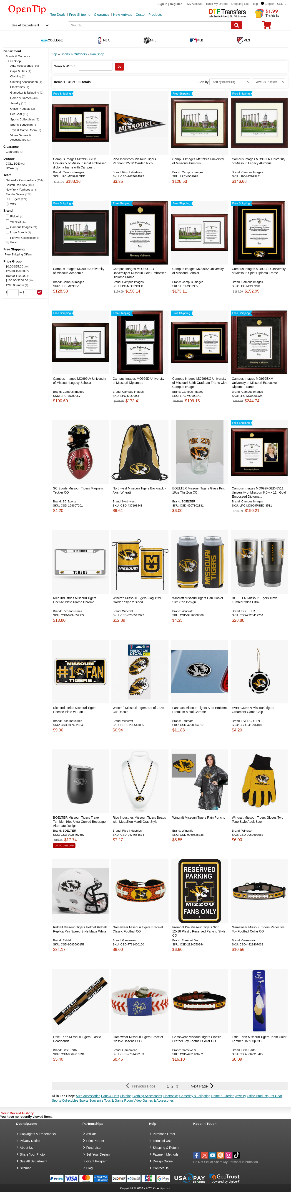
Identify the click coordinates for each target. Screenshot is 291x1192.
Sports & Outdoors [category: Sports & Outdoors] (73, 54)
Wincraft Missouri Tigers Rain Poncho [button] (198, 817)
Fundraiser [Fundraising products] (94, 1147)
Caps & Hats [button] (110, 1096)
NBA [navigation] (103, 40)
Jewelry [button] (240, 1096)
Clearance (101, 14)
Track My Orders (217, 3)
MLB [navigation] (196, 40)
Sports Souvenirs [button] (91, 1100)
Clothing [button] (125, 1096)
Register (176, 4)
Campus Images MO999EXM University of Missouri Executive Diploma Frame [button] (254, 383)
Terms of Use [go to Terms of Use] (162, 1141)
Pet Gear (19, 114)
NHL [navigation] (149, 40)
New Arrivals (122, 14)
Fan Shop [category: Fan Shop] (97, 54)
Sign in (162, 4)
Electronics (19, 87)
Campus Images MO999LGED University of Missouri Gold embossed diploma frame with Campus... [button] (79, 163)
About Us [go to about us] (26, 1147)
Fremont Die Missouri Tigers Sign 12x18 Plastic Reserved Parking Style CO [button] (198, 931)
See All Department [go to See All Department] (33, 1161)
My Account (194, 3)
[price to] (30, 292)
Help (255, 3)
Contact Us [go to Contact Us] (160, 1168)
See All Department (25, 25)
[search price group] (39, 292)
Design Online (163, 1161)
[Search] (236, 25)
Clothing (17, 76)
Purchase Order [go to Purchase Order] (164, 1134)
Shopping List (240, 3)
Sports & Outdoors (18, 56)
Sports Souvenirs (23, 124)
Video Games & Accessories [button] (154, 1100)
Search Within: (65, 66)
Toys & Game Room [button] (118, 1100)
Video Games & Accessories (20, 137)
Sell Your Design (98, 1154)
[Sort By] (229, 82)
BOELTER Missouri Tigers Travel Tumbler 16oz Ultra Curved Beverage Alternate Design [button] (79, 822)
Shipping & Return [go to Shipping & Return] (166, 1147)
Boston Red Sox (16, 185)
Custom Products (149, 14)
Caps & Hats (20, 71)
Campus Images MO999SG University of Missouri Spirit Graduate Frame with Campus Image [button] (199, 383)
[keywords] (149, 25)
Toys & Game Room (25, 130)
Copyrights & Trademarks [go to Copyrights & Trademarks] (38, 1134)
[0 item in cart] (266, 26)
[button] (273, 3)
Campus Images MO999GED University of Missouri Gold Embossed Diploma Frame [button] (139, 273)
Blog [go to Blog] (89, 1168)
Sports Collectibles (24, 119)
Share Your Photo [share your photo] (32, 1154)
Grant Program (97, 1161)
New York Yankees (18, 189)
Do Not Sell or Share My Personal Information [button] (225, 1162)
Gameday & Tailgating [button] (195, 1096)
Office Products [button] (257, 1096)
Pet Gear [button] (275, 1096)
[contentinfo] (27, 9)
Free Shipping (79, 14)
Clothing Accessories (26, 82)
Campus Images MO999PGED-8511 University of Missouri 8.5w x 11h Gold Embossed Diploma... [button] (259, 492)
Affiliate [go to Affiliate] (91, 1134)
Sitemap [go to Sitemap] (25, 1168)
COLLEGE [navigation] (52, 40)
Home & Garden (24, 98)
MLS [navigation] (243, 40)
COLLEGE (13, 163)
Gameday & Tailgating (26, 92)
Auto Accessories (24, 65)
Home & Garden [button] (222, 1096)
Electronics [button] (170, 1096)
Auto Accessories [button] (88, 1096)
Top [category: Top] (54, 54)
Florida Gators (15, 194)
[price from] (13, 292)
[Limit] (268, 82)
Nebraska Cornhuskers (21, 180)
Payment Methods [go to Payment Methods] (165, 1154)
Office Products (22, 108)
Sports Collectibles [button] (65, 1100)
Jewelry (18, 103)
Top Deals (57, 14)
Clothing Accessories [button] (147, 1096)
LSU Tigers (13, 199)
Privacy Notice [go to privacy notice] (30, 1141)
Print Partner (95, 1141)
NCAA (10, 168)
